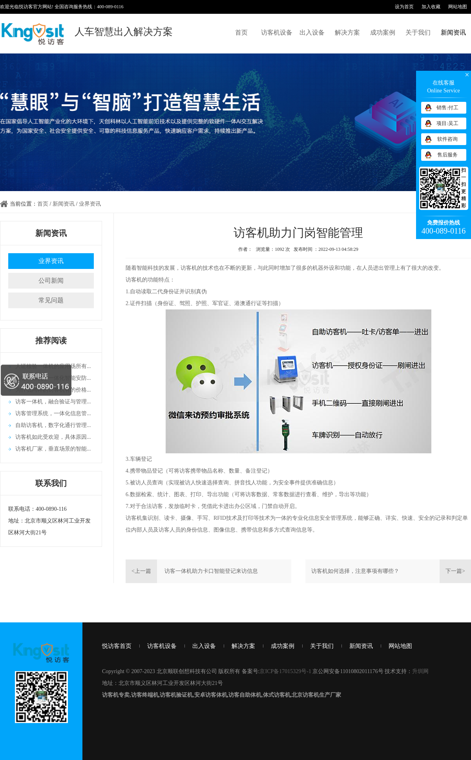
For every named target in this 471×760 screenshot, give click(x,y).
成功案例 (382, 32)
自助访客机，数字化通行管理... (53, 425)
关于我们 (418, 32)
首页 (241, 32)
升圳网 (420, 671)
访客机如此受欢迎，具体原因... (53, 437)
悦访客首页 (116, 646)
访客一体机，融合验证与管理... (53, 402)
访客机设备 (276, 32)
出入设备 (312, 32)
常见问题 (51, 300)
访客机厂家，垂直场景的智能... (53, 449)
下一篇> (455, 571)
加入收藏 (431, 6)
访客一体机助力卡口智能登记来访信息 (211, 571)
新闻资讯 (453, 32)
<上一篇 (141, 571)
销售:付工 (447, 107)
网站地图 (457, 6)
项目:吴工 (447, 123)
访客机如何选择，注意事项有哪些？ (355, 571)
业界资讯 (90, 204)
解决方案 (347, 32)
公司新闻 (51, 280)
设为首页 (404, 6)
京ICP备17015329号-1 (285, 671)
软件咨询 (447, 139)
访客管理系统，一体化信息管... (53, 413)
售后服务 (447, 155)
